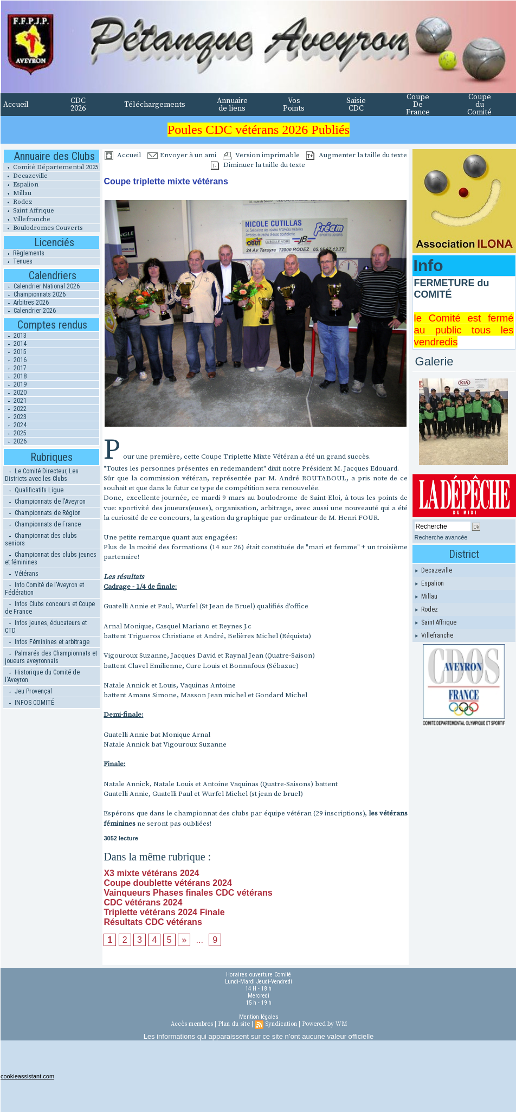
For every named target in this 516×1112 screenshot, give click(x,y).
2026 (15, 441)
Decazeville (25, 176)
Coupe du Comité (479, 104)
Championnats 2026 (35, 294)
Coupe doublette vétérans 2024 (168, 883)
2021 (15, 400)
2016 (15, 360)
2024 (15, 425)
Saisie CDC (356, 104)
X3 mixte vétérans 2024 (151, 873)
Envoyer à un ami (181, 155)
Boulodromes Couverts (42, 228)
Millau (17, 193)
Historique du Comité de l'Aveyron (42, 676)
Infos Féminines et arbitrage (47, 642)
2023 (15, 417)
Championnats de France (43, 524)
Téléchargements (154, 104)
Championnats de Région (43, 513)
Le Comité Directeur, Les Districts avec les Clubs (42, 475)
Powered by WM (324, 1024)
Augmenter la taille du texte (356, 155)
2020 (15, 392)
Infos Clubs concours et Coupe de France (50, 607)
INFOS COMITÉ (29, 702)
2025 (15, 433)
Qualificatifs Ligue (34, 490)
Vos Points (294, 104)
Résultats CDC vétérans (153, 922)
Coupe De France (418, 104)
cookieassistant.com (27, 1076)
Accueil (16, 104)
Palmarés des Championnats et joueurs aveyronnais (51, 657)
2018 (15, 376)
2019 (15, 384)
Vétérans (21, 573)
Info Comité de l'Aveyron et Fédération (44, 588)
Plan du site (234, 1024)
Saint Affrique (28, 211)
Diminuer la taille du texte (258, 164)
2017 (15, 368)
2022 (15, 409)
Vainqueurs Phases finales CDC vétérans (188, 892)
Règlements (23, 253)
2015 (15, 352)
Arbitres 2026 (26, 302)
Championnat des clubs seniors (41, 539)
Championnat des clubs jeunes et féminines (50, 558)
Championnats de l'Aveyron (45, 501)
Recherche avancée (441, 537)
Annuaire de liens (232, 104)
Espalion (20, 185)
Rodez (18, 202)
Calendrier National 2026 (42, 286)
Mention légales (259, 1016)
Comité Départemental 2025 (51, 167)
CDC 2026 (78, 104)
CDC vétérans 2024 (143, 902)
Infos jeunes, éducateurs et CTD (46, 626)
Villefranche (26, 219)
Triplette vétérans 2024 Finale (164, 912)
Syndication (281, 1024)
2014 (15, 344)
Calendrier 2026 (30, 310)
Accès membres (192, 1024)
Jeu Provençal (28, 691)
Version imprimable (261, 155)
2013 (15, 335)
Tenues (18, 261)
